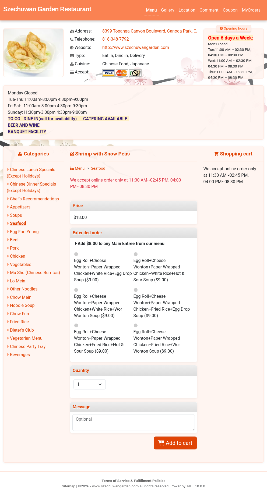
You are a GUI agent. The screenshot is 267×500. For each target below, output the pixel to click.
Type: (77, 55)
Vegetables (20, 264)
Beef (14, 239)
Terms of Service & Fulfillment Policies (134, 480)
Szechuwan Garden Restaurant (47, 9)
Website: (80, 47)
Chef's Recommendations (34, 198)
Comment (209, 10)
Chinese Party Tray (27, 346)
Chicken (17, 256)
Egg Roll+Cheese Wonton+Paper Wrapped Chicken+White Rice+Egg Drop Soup (103, 270)
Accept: (79, 72)
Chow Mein (20, 297)
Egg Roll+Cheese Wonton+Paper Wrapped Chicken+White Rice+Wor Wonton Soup (98, 306)
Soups (16, 215)
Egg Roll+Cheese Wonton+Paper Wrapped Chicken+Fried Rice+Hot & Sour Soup (99, 341)
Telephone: (82, 39)
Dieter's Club (22, 330)
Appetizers (20, 207)
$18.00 (80, 217)
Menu (151, 10)
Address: (81, 31)
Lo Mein (17, 280)
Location (187, 10)
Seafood (18, 223)
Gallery (167, 10)
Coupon (230, 10)
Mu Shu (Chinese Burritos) (35, 272)
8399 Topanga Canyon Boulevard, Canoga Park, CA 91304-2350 (162, 31)
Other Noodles (23, 289)
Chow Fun (19, 313)
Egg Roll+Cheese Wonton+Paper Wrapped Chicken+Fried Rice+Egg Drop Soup (162, 306)
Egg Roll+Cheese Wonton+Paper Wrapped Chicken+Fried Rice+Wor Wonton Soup (157, 341)
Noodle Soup (22, 305)
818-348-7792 (115, 39)
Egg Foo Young (24, 231)
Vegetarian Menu (26, 338)
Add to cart (175, 443)
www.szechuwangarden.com (115, 486)
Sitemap (68, 486)
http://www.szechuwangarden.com (135, 47)
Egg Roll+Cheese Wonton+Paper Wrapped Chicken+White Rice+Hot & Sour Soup (159, 270)
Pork (14, 248)
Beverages (20, 354)
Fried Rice (19, 321)
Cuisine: (80, 63)
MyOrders (251, 10)
